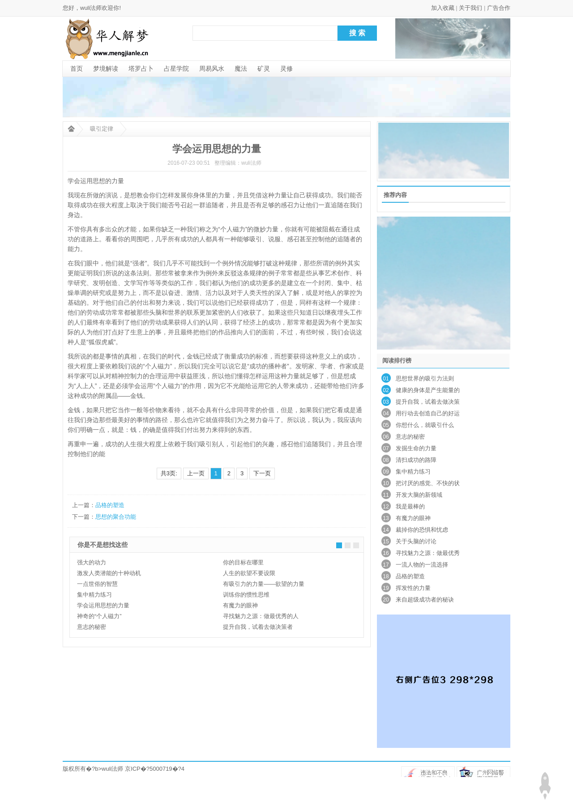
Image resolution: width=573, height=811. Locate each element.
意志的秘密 (91, 626)
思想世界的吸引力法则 (425, 378)
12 (386, 507)
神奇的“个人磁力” (99, 616)
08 (386, 460)
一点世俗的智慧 (97, 584)
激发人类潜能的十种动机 (109, 573)
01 (386, 379)
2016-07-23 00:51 (188, 163)
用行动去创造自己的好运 (428, 413)
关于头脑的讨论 (416, 541)
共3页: (169, 473)
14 (386, 530)
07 (386, 448)
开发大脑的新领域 (419, 494)
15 (386, 541)
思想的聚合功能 (115, 516)
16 (386, 553)
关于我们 (470, 7)
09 (386, 472)
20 (386, 600)
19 (386, 588)
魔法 (241, 68)
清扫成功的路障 (416, 460)
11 (386, 495)
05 (386, 425)
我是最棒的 (410, 506)
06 (386, 437)
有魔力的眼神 (240, 605)
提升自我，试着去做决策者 (258, 626)
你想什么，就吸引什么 (425, 425)
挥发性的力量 (413, 588)
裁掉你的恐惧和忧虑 (422, 529)
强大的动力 (91, 562)
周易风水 (211, 68)
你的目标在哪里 (243, 562)
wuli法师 (112, 768)
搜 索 (357, 33)
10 (386, 483)
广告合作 (498, 7)
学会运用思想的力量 (103, 605)
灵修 (286, 68)
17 (386, 565)
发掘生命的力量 (416, 448)
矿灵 (263, 68)
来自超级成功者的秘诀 (425, 599)
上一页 (196, 473)
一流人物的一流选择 (422, 564)
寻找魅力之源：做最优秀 (428, 553)
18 (386, 576)
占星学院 (176, 68)
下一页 (262, 473)
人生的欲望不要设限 (249, 573)
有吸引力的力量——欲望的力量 (263, 584)
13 (386, 518)
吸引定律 (101, 128)
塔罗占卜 (141, 68)
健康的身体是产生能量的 (428, 390)
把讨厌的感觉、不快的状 (428, 483)
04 (386, 413)
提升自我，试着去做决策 (428, 401)
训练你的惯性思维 (246, 594)
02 (386, 390)
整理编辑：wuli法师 (237, 163)
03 (386, 402)
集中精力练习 (94, 594)
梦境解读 (105, 68)
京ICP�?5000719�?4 (154, 768)
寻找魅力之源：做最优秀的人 (261, 616)
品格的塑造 (109, 505)
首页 (76, 68)
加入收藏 (442, 7)
